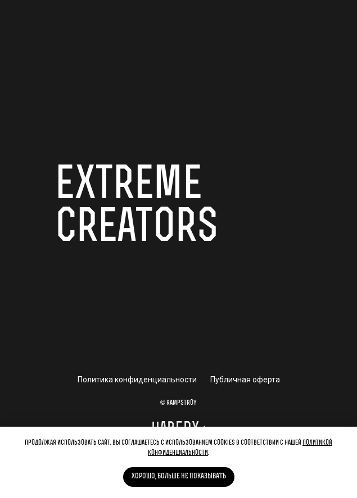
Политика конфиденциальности (137, 379)
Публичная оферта (245, 379)
